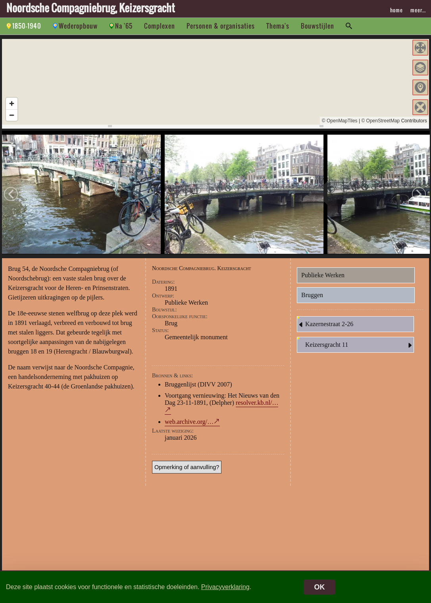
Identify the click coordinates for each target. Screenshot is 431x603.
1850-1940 (26, 26)
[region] (215, 82)
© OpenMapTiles (340, 121)
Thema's (277, 26)
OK (319, 587)
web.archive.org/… (189, 422)
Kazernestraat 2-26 (325, 326)
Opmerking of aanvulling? (186, 468)
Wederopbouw (78, 26)
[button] (420, 48)
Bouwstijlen (317, 26)
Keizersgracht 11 (359, 346)
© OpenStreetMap (380, 121)
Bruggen (312, 296)
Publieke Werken (322, 276)
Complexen (159, 26)
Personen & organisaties (221, 26)
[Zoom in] (11, 103)
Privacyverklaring (225, 587)
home (396, 10)
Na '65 (124, 26)
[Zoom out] (11, 115)
